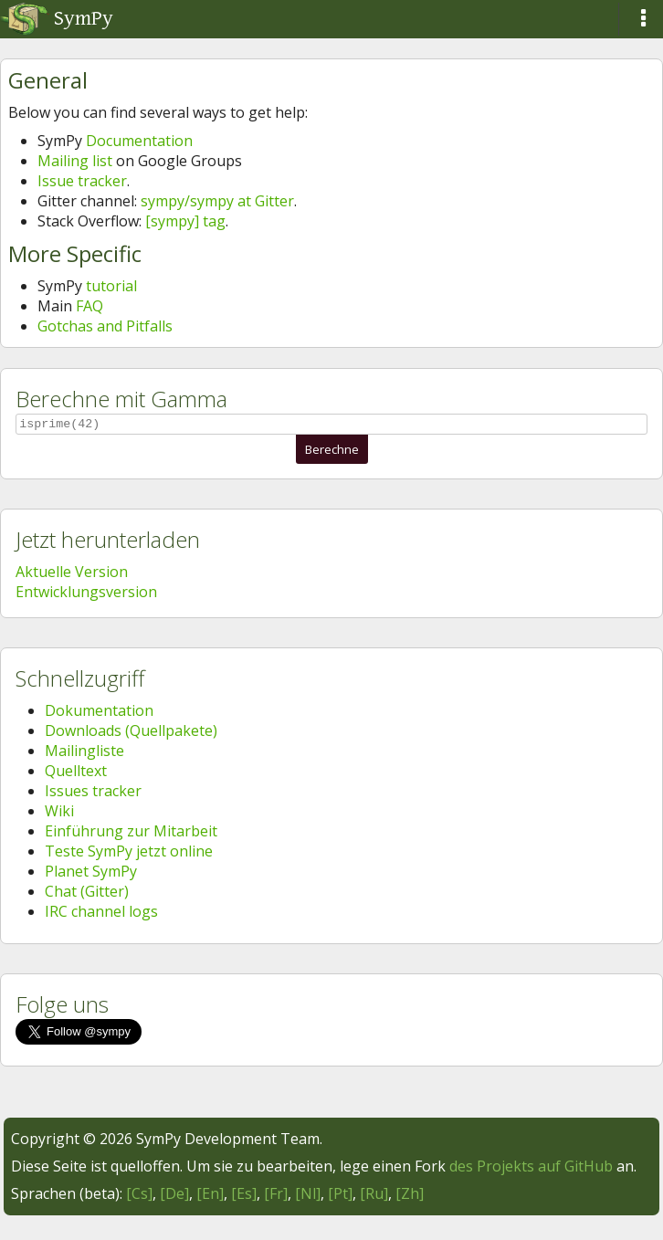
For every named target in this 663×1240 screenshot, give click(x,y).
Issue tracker (82, 181)
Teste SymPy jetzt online (129, 854)
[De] (174, 1196)
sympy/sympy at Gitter (217, 201)
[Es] (244, 1196)
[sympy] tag (185, 221)
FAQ (89, 306)
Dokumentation (99, 713)
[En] (210, 1196)
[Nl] (308, 1196)
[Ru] (374, 1196)
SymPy (56, 18)
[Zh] (409, 1196)
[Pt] (340, 1196)
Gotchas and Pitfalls (105, 326)
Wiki (59, 814)
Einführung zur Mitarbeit (131, 834)
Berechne (332, 452)
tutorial (111, 286)
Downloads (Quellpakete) (131, 733)
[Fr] (276, 1196)
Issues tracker (93, 793)
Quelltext (76, 773)
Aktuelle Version (72, 574)
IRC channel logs (101, 914)
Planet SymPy (91, 874)
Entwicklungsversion (86, 594)
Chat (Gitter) (87, 894)
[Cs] (139, 1196)
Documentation (139, 141)
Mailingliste (84, 753)
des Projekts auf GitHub (531, 1169)
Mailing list (74, 161)
